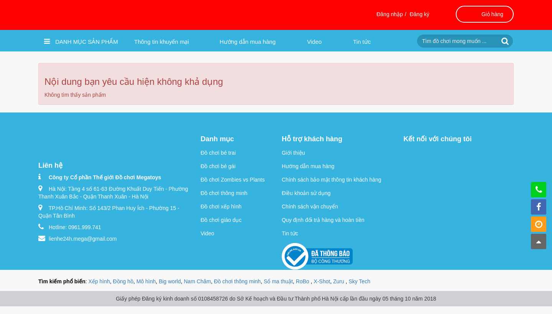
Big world (170, 281)
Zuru (339, 281)
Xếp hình (99, 281)
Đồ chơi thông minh (223, 193)
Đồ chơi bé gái (217, 166)
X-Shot (322, 281)
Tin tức (362, 41)
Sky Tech (359, 281)
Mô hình (146, 281)
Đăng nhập (389, 14)
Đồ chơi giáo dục (221, 220)
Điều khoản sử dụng (306, 193)
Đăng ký (419, 14)
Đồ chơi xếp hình (221, 206)
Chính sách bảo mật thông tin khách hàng (331, 180)
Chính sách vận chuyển (310, 206)
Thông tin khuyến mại (161, 41)
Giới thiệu (293, 153)
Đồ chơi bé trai (218, 153)
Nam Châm (197, 281)
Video (314, 41)
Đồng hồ (123, 281)
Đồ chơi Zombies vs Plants (232, 180)
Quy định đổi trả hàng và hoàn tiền (323, 220)
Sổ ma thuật (278, 281)
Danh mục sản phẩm (81, 41)
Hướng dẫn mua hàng (248, 41)
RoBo (303, 281)
